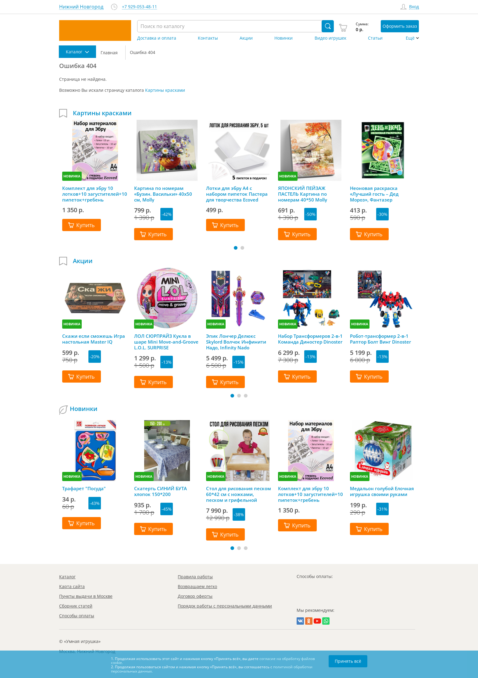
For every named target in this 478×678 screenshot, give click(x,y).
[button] (235, 248)
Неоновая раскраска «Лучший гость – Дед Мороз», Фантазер (374, 193)
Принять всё (348, 661)
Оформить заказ (400, 26)
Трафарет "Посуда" (84, 488)
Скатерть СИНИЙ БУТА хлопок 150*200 (160, 491)
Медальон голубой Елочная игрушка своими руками (382, 491)
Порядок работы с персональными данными (225, 606)
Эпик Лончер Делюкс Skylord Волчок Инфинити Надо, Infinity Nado (236, 341)
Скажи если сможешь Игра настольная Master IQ (93, 339)
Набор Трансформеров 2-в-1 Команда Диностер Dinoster (310, 339)
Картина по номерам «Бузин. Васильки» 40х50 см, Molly (163, 193)
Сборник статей (75, 606)
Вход (414, 6)
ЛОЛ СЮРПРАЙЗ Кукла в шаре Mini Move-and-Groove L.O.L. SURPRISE (166, 341)
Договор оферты (195, 596)
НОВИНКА (71, 176)
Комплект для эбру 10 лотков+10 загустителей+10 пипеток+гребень (94, 193)
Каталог (67, 577)
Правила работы (195, 577)
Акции (246, 38)
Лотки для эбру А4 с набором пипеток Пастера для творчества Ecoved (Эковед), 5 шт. (237, 193)
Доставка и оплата (156, 38)
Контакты (208, 38)
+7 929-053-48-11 (139, 6)
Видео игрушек (330, 38)
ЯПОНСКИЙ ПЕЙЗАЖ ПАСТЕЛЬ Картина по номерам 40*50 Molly (302, 193)
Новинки (283, 38)
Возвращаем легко (197, 586)
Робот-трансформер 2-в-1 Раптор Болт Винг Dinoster (380, 339)
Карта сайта (72, 586)
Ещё (410, 38)
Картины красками (165, 90)
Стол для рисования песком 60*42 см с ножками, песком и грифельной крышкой (238, 494)
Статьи (375, 38)
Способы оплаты (76, 616)
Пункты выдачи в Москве (85, 596)
